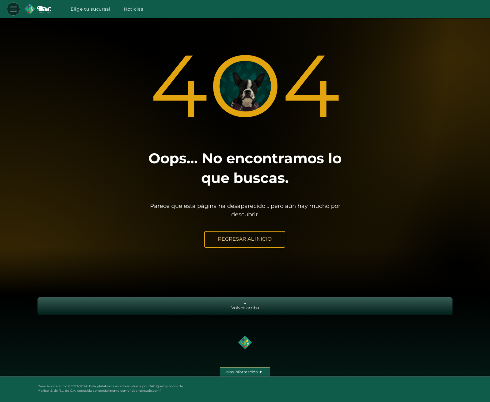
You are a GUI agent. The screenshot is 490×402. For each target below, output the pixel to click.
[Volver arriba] (245, 306)
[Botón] (38, 9)
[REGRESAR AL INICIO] (244, 239)
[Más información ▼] (245, 371)
